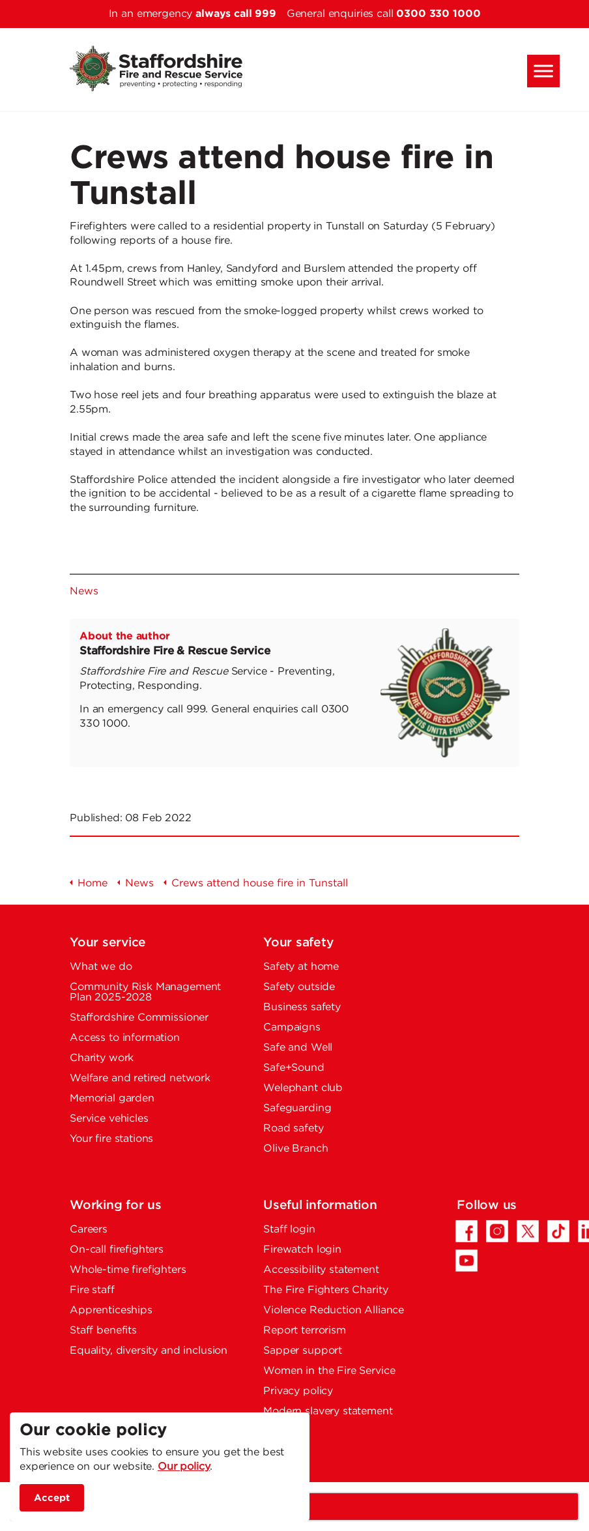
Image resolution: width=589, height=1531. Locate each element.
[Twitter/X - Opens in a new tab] (528, 1231)
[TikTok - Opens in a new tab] (558, 1231)
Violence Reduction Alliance (333, 1310)
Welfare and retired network (140, 1078)
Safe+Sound (293, 1068)
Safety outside (299, 987)
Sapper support (302, 1351)
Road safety (293, 1128)
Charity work (102, 1058)
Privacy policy (298, 1391)
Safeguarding (297, 1108)
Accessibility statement (321, 1270)
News (84, 591)
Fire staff (92, 1290)
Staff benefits (103, 1330)
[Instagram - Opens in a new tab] (497, 1231)
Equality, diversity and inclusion (148, 1351)
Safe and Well (297, 1048)
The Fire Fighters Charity (325, 1290)
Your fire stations (111, 1139)
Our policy (184, 1467)
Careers (89, 1229)
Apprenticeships (111, 1310)
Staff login (289, 1229)
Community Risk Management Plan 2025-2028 (145, 992)
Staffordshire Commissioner (139, 1018)
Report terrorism (304, 1330)
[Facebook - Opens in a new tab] (466, 1231)
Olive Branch (295, 1149)
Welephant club (303, 1088)
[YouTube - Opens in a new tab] (466, 1260)
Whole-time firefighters (128, 1270)
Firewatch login (302, 1250)
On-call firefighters (117, 1250)
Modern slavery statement (327, 1411)
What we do (101, 967)
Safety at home (301, 967)
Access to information (125, 1038)
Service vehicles (109, 1119)
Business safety (302, 1007)
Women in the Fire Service (329, 1371)
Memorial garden (112, 1098)
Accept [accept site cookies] (52, 1498)
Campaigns (292, 1027)
